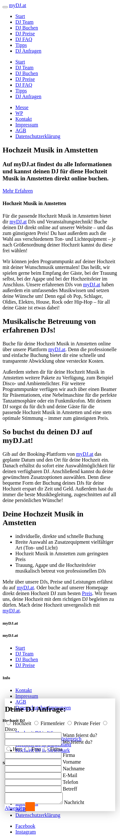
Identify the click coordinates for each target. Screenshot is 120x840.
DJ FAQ (23, 39)
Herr (14, 747)
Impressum (26, 124)
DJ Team (24, 22)
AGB (20, 130)
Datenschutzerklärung (37, 136)
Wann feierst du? (80, 733)
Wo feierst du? (77, 740)
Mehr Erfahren (18, 191)
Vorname (72, 760)
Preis (87, 593)
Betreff (70, 787)
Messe (21, 107)
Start (20, 16)
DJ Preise (25, 33)
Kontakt (23, 119)
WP (19, 113)
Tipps (21, 45)
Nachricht (80, 802)
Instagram (25, 832)
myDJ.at (18, 221)
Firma (53, 747)
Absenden (15, 808)
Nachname (73, 766)
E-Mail (70, 773)
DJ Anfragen (28, 51)
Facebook (25, 826)
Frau (33, 747)
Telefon (70, 780)
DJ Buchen (26, 27)
